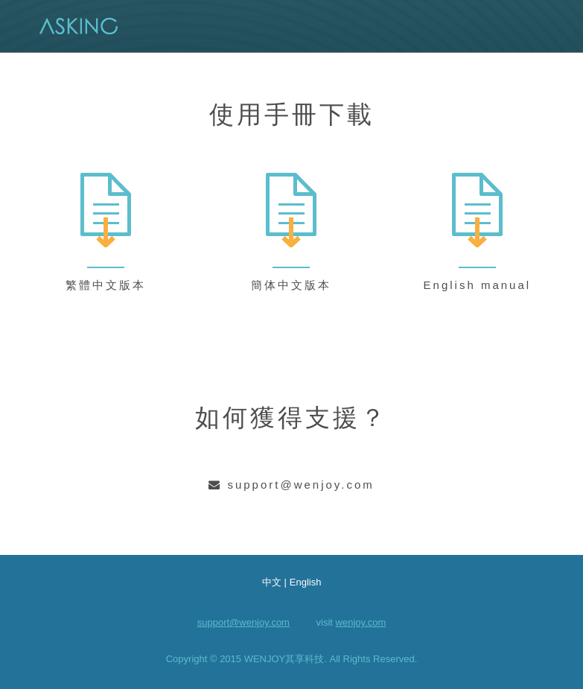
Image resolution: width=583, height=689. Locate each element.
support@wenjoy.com (243, 622)
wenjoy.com (361, 622)
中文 (271, 582)
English (306, 582)
